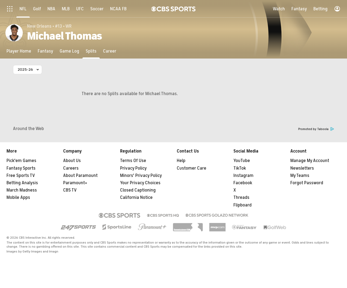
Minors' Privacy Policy (141, 175)
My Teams (299, 175)
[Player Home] (18, 51)
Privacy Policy (133, 168)
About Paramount (80, 175)
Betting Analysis (22, 183)
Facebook (242, 183)
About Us (72, 160)
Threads (241, 197)
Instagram (243, 175)
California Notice (136, 197)
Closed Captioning (138, 190)
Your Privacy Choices (140, 183)
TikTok (239, 168)
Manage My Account (309, 160)
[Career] (110, 51)
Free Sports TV (21, 175)
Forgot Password (306, 183)
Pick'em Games (21, 160)
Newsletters (302, 168)
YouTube (241, 160)
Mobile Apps (18, 197)
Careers (71, 168)
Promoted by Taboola (316, 129)
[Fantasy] (45, 51)
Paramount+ (75, 183)
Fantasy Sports (21, 168)
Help (181, 160)
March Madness (22, 190)
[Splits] (91, 51)
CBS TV (70, 190)
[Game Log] (69, 51)
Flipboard (242, 205)
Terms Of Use (133, 160)
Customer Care (191, 168)
